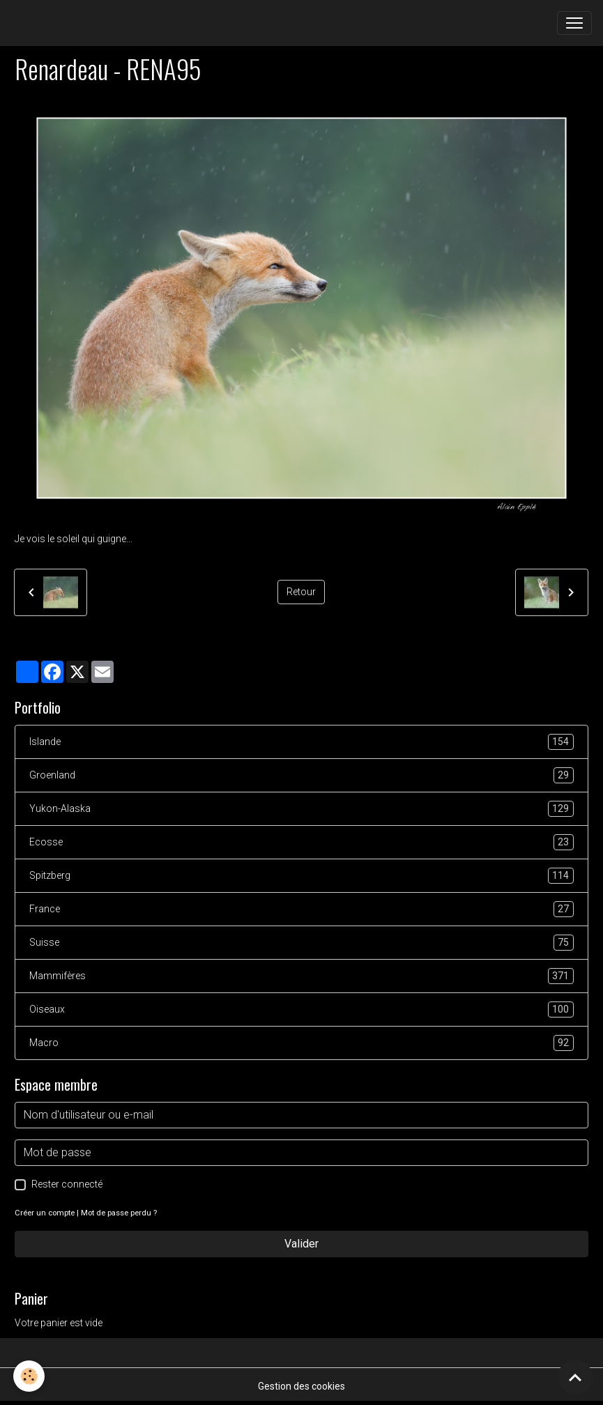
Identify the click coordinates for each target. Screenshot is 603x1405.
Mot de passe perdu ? (119, 1213)
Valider (301, 1243)
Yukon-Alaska (301, 809)
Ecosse (301, 842)
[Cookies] (29, 1376)
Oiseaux (301, 1009)
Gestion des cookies (301, 1386)
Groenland (301, 775)
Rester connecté (66, 1184)
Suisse (301, 943)
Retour (301, 591)
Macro (301, 1043)
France (301, 909)
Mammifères (301, 976)
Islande (301, 742)
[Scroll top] (575, 1377)
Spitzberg (301, 876)
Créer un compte (45, 1213)
